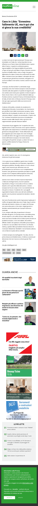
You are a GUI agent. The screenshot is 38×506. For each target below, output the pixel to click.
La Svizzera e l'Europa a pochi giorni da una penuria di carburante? (12, 292)
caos (8, 250)
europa (18, 253)
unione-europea (7, 253)
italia (13, 250)
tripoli (24, 250)
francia (18, 250)
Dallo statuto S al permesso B (16, 455)
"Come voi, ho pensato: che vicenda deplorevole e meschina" (11, 319)
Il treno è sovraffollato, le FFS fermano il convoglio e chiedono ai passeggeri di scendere (19, 442)
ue (13, 253)
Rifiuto (20, 497)
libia (4, 250)
